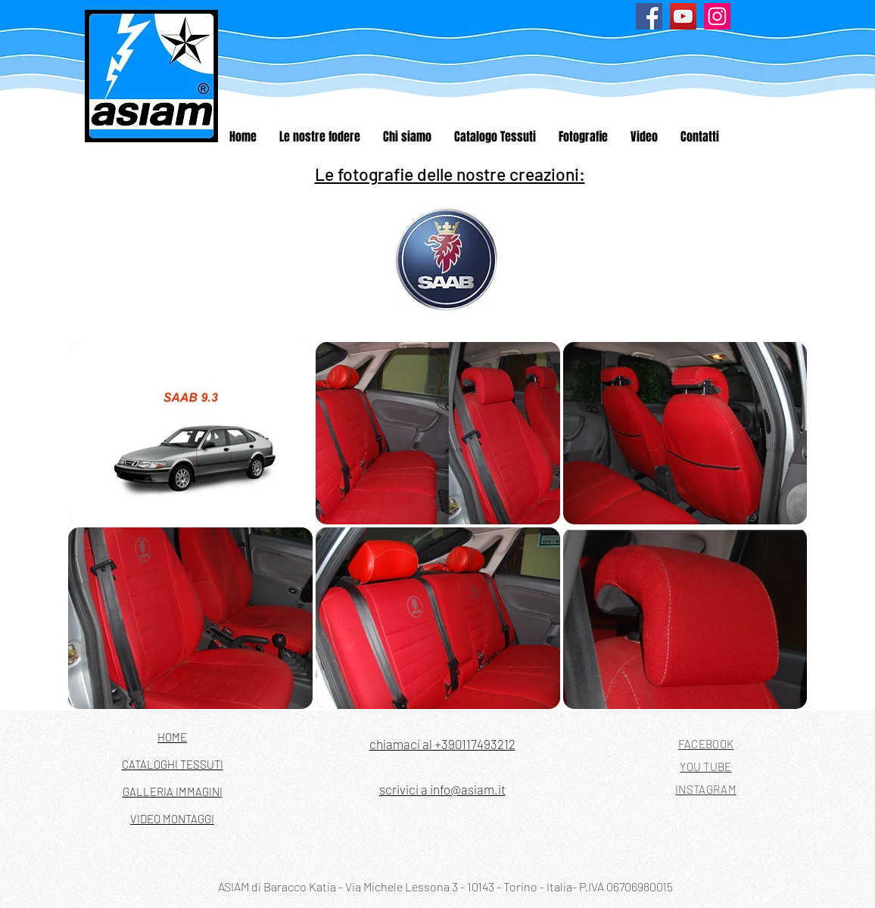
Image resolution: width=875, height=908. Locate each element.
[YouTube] (683, 16)
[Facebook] (649, 16)
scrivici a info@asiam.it (442, 789)
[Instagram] (717, 16)
